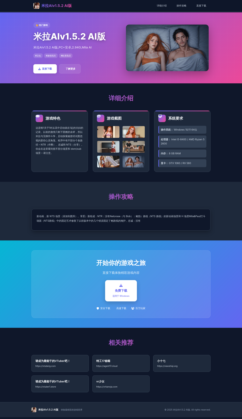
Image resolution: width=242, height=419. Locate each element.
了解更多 (70, 68)
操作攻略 (181, 5)
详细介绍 (162, 5)
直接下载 (201, 5)
